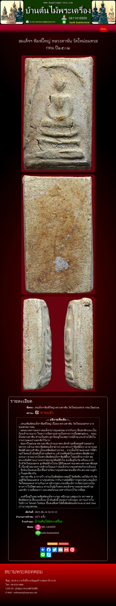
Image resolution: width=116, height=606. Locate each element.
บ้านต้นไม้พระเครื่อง (48, 521)
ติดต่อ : (30, 527)
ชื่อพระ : (30, 407)
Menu (103, 29)
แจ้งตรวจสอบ (52, 543)
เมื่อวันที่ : (29, 512)
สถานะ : (30, 413)
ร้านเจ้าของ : (28, 521)
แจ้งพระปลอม (64, 543)
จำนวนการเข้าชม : (25, 517)
